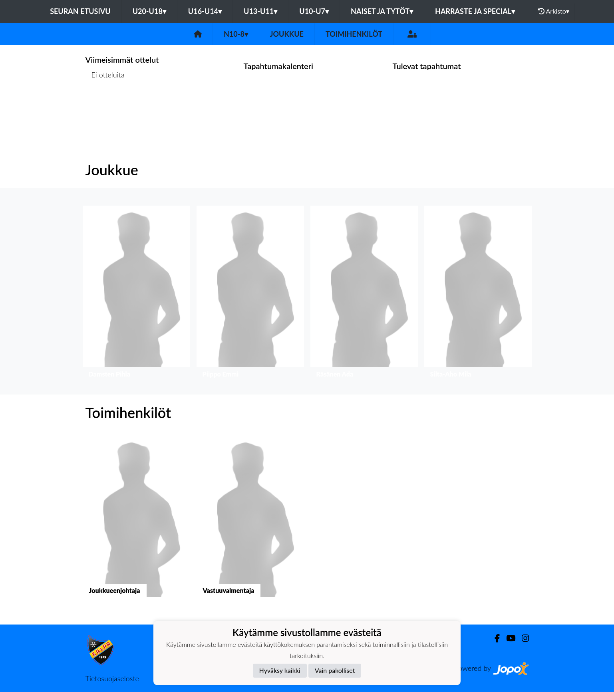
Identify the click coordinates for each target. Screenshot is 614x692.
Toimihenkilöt (354, 34)
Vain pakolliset (335, 670)
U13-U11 (260, 11)
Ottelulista (105, 105)
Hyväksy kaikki (279, 670)
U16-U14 (205, 11)
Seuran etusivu (80, 11)
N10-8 (236, 34)
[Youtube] (507, 638)
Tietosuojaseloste (112, 678)
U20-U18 (149, 11)
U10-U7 (314, 11)
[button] (136, 293)
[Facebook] (494, 638)
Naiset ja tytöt (382, 11)
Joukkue (287, 34)
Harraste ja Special (475, 11)
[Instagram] (522, 638)
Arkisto (553, 11)
